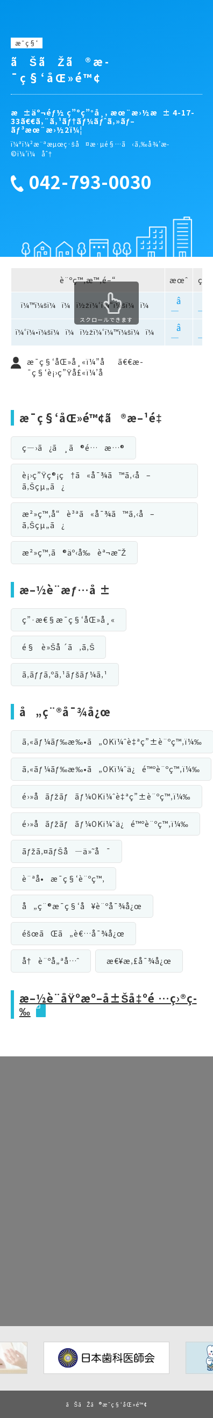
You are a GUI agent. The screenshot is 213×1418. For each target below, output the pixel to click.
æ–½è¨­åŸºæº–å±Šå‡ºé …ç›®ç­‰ (108, 1004)
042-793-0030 (90, 182)
